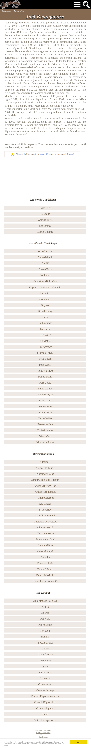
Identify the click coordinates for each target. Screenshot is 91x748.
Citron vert (45, 672)
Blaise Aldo (45, 509)
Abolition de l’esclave (45, 600)
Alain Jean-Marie (45, 467)
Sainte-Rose (45, 412)
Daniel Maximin (45, 575)
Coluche (45, 557)
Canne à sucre (45, 654)
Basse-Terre (45, 207)
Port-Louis (45, 382)
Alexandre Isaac (45, 473)
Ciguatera (45, 666)
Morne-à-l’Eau (45, 352)
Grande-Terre (45, 219)
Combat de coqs (45, 690)
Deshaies (45, 293)
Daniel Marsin (45, 569)
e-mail (82, 144)
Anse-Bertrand (45, 251)
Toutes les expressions (45, 720)
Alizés (45, 606)
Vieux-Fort (45, 436)
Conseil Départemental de (45, 696)
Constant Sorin (45, 563)
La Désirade (45, 322)
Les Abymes (45, 346)
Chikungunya (45, 660)
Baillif (45, 263)
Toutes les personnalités (45, 581)
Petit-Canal (45, 364)
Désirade (45, 213)
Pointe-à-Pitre (45, 370)
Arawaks (45, 618)
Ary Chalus (45, 503)
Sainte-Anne (45, 406)
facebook (14, 147)
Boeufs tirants (45, 642)
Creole (45, 714)
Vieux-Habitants (45, 442)
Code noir (45, 678)
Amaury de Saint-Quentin (45, 479)
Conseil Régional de (45, 702)
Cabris (45, 648)
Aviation (45, 630)
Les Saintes (45, 225)
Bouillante (45, 275)
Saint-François (45, 394)
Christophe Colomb (45, 539)
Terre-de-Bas (45, 418)
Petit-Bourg (45, 358)
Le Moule (45, 340)
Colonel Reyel (45, 551)
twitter (29, 147)
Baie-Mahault (45, 257)
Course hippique (45, 708)
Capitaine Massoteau (45, 521)
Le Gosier (45, 334)
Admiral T (45, 461)
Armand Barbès (45, 497)
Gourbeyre (45, 299)
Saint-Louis (45, 400)
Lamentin (45, 328)
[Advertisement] (45, 175)
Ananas (45, 612)
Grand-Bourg (45, 310)
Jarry (45, 317)
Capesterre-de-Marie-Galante (45, 287)
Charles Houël (45, 527)
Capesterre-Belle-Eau (45, 281)
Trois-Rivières (45, 430)
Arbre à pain (45, 624)
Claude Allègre (45, 545)
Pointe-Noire (45, 376)
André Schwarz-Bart (45, 485)
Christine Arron (45, 533)
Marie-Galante (45, 231)
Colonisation (45, 684)
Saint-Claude (45, 388)
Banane (45, 636)
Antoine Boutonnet (45, 491)
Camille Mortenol (45, 515)
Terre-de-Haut (45, 424)
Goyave (45, 305)
